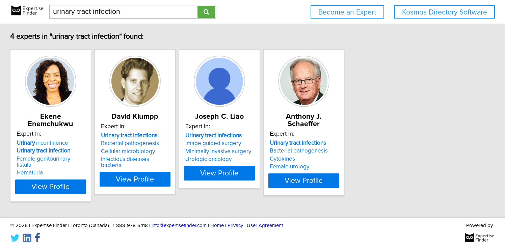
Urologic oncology (282, 159)
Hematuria (69, 159)
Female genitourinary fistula (91, 151)
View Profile (99, 173)
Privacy (235, 225)
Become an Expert (347, 12)
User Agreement (265, 225)
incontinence (82, 136)
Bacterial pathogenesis (187, 143)
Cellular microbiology (185, 151)
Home (217, 225)
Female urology (380, 159)
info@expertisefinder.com (179, 225)
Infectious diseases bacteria (193, 159)
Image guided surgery (287, 143)
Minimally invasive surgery (292, 151)
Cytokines (373, 151)
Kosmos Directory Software (444, 12)
